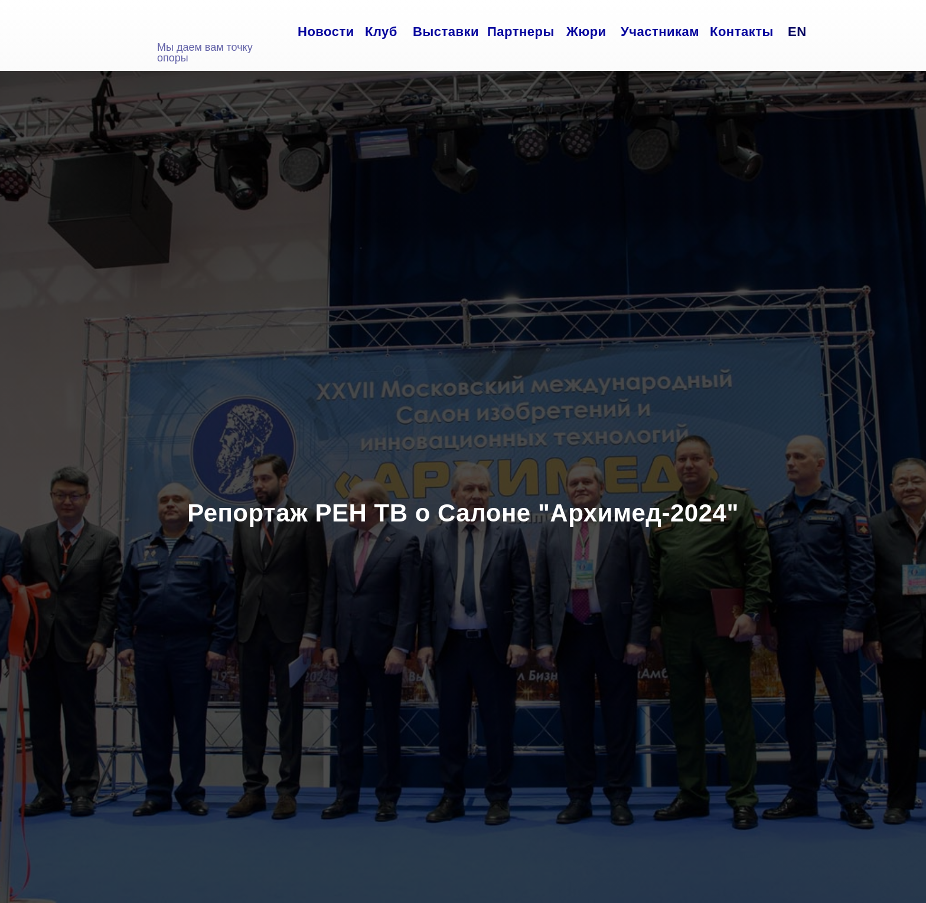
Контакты (742, 31)
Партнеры (521, 31)
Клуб (381, 31)
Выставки (446, 31)
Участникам (660, 31)
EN (797, 31)
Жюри (586, 31)
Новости (326, 31)
